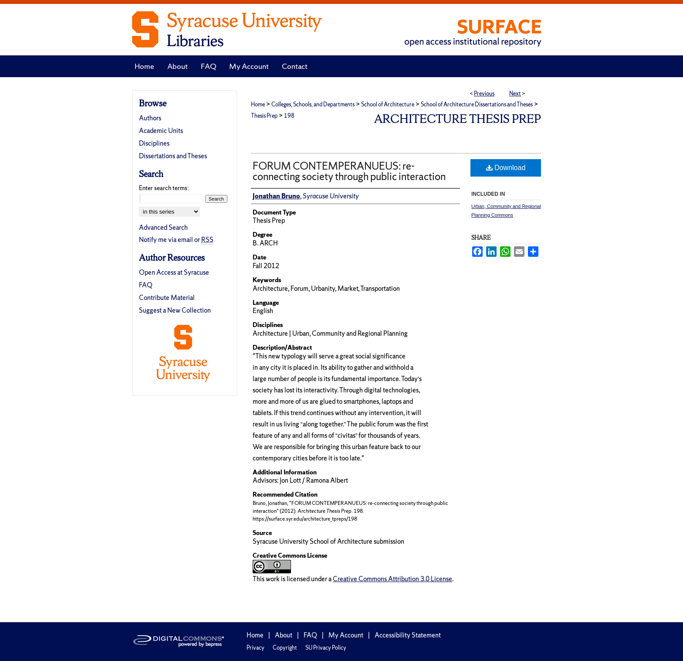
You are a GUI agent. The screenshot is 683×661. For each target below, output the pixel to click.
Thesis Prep (264, 115)
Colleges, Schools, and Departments (313, 104)
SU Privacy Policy (325, 647)
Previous (484, 93)
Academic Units (161, 130)
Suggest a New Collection (175, 310)
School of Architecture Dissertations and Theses (477, 104)
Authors (150, 118)
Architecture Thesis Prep (457, 118)
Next (515, 93)
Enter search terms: (164, 188)
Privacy (255, 647)
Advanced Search (163, 227)
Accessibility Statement (408, 635)
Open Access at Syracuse (174, 272)
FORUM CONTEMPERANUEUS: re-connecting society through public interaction (349, 171)
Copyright (285, 647)
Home (258, 104)
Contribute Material (167, 297)
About (283, 635)
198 (289, 115)
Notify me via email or (176, 239)
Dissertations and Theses (173, 155)
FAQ (145, 285)
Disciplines (154, 143)
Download (506, 167)
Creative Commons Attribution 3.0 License (392, 578)
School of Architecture (387, 104)
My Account (345, 635)
